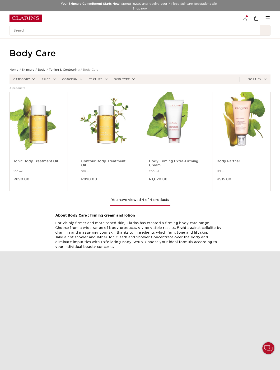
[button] (23, 79)
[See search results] (265, 30)
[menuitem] (245, 18)
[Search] (134, 30)
